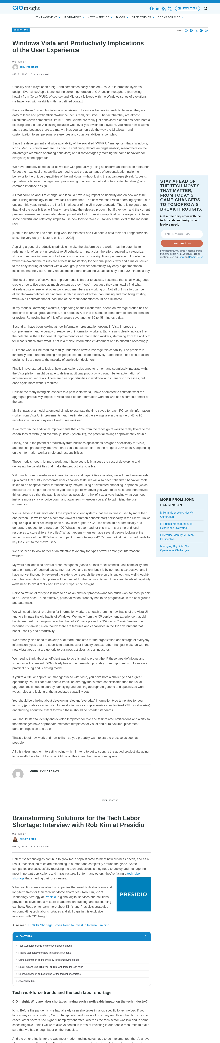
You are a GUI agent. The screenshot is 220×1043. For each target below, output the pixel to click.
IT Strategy (74, 17)
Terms (181, 296)
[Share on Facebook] (191, 52)
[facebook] (151, 9)
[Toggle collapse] (9, 1025)
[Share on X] (196, 52)
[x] (170, 9)
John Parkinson (25, 90)
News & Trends (100, 17)
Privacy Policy (195, 296)
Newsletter (187, 8)
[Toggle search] (206, 8)
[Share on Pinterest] (201, 52)
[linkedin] (158, 9)
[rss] (164, 9)
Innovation (21, 52)
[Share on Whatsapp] (206, 52)
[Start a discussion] (186, 52)
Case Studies (143, 17)
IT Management (48, 17)
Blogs (122, 17)
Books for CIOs (171, 17)
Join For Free (182, 282)
